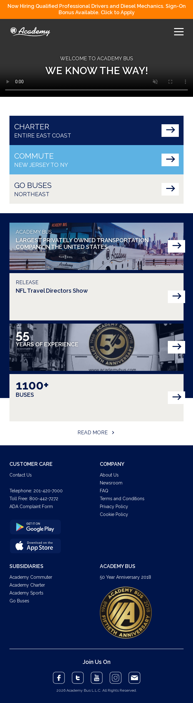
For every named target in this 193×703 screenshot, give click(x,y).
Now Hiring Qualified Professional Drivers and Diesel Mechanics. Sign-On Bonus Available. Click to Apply (97, 9)
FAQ (104, 490)
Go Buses (19, 600)
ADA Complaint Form (31, 506)
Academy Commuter (30, 577)
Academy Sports (26, 592)
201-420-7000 (48, 490)
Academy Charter (27, 585)
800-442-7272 (43, 498)
